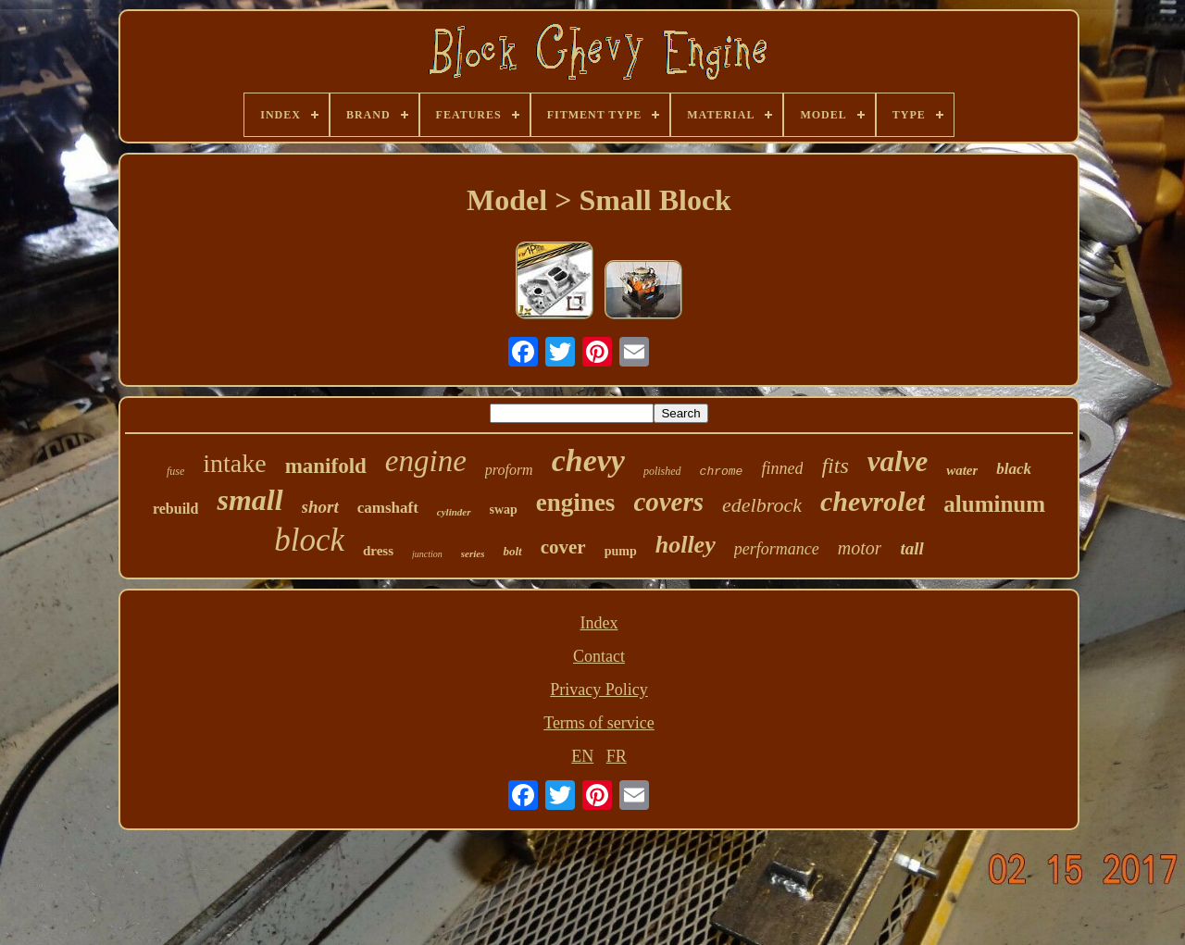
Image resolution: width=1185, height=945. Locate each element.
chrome (721, 472)
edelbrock (762, 504)
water (962, 470)
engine (426, 461)
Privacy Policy (599, 689)
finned (782, 468)
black (1013, 469)
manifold (326, 466)
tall (911, 548)
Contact (599, 656)
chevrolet (872, 501)
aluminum (994, 503)
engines (576, 502)
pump (621, 551)
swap (504, 509)
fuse (175, 471)
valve (897, 461)
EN (582, 756)
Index (599, 623)
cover (563, 547)
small (249, 499)
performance (776, 549)
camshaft (387, 507)
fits (834, 466)
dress (378, 550)
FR (616, 756)
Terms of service (599, 723)
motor (860, 548)
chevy (588, 460)
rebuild (176, 508)
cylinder (454, 511)
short (320, 506)
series (473, 553)
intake (234, 463)
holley (685, 544)
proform (509, 470)
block (309, 540)
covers (668, 501)
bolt (512, 551)
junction (427, 554)
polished (662, 471)
